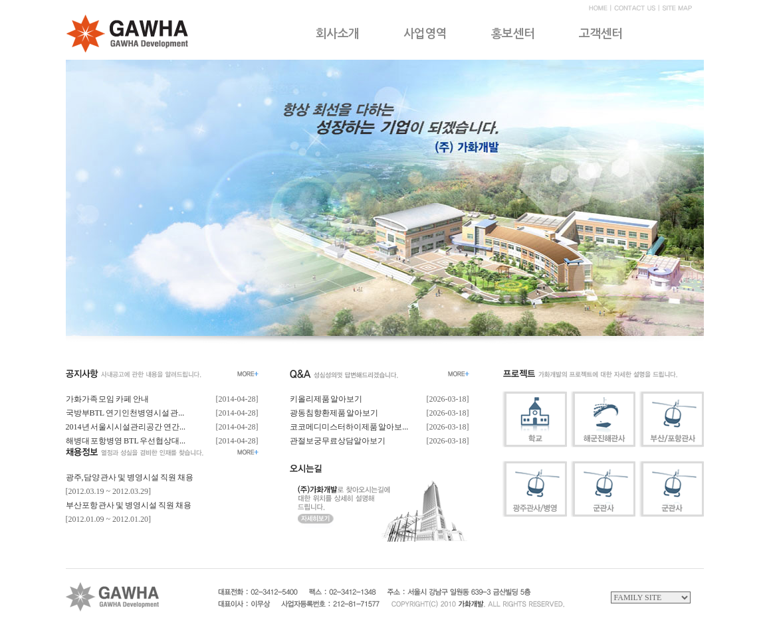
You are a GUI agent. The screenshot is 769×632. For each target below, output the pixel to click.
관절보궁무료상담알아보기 (337, 440)
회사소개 (338, 34)
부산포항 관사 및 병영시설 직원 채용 (128, 505)
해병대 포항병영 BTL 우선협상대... (126, 440)
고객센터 (601, 34)
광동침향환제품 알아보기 (334, 413)
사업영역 (425, 34)
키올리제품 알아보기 (326, 399)
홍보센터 (513, 34)
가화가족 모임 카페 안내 (107, 399)
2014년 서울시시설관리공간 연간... (126, 427)
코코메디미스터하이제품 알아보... (349, 427)
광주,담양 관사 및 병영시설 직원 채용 (129, 477)
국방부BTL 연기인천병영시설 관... (125, 413)
